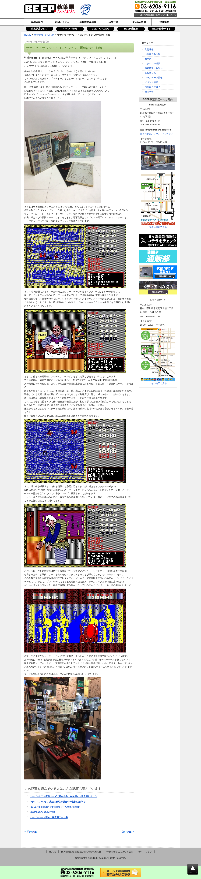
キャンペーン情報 (153, 77)
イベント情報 (70, 28)
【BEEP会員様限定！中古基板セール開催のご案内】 (56, 807)
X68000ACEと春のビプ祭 (43, 812)
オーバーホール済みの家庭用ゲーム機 (49, 817)
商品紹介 (149, 59)
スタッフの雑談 (152, 63)
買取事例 (149, 91)
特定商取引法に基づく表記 (119, 851)
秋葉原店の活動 (152, 54)
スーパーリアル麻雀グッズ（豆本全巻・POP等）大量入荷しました (63, 796)
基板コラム (150, 73)
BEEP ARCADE (100, 28)
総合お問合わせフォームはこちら (156, 134)
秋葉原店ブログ (39, 28)
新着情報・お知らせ (155, 68)
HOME (52, 851)
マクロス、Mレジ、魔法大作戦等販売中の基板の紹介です (58, 801)
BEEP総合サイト (161, 28)
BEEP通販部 (131, 28)
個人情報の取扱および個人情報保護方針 (81, 851)
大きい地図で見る (158, 227)
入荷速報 (149, 49)
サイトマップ (145, 851)
